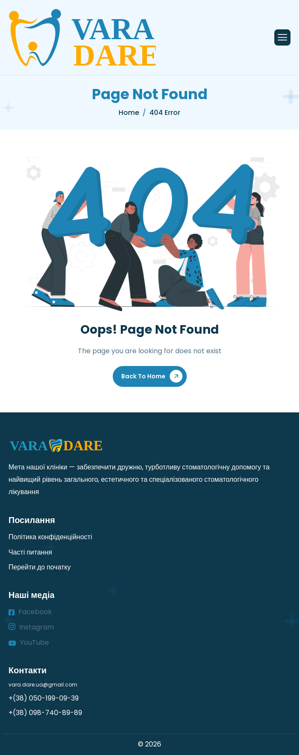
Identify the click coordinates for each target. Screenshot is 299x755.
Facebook (30, 612)
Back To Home (143, 376)
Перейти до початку (40, 567)
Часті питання (30, 552)
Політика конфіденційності (50, 537)
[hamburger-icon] (282, 37)
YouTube (29, 642)
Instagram (31, 627)
